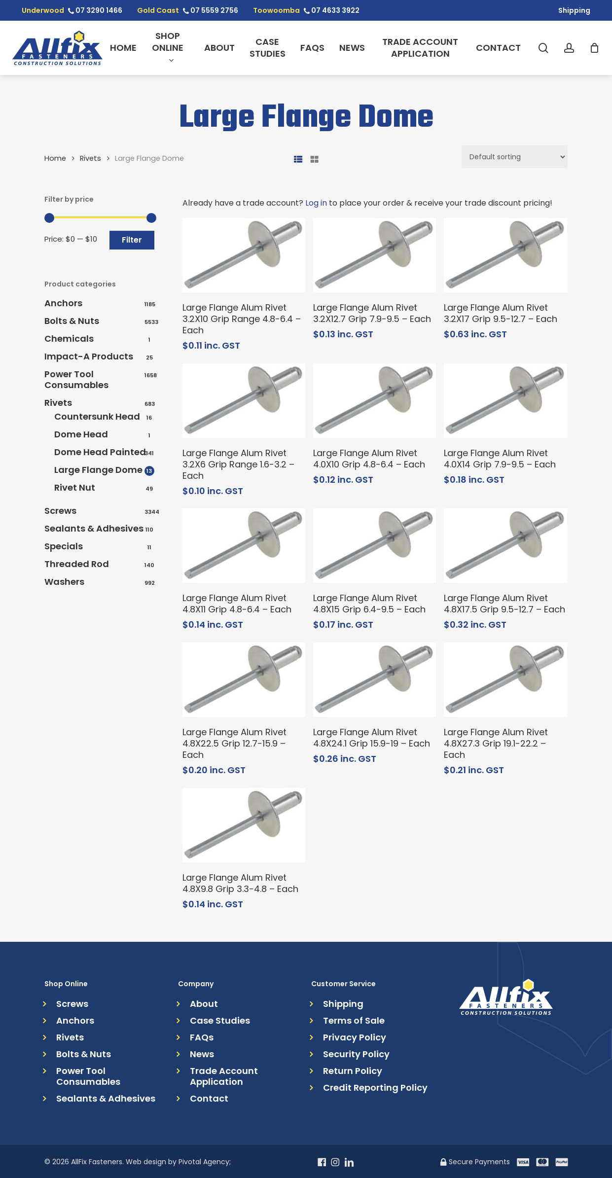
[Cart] (594, 47)
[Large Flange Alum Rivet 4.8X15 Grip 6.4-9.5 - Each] (374, 545)
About (204, 1004)
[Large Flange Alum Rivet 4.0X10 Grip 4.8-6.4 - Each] (374, 400)
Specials (63, 546)
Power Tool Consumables (76, 380)
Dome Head (81, 434)
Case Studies (220, 1020)
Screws (60, 510)
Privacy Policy (354, 1037)
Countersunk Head (97, 416)
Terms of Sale (354, 1020)
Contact (209, 1098)
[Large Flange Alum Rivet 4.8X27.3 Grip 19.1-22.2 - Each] (505, 680)
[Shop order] (515, 156)
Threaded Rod (76, 564)
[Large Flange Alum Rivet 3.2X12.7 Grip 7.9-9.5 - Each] (374, 255)
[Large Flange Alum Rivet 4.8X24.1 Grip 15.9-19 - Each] (374, 680)
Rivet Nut (74, 487)
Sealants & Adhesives (94, 528)
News (202, 1054)
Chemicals (69, 338)
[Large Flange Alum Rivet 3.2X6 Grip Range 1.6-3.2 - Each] (243, 400)
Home (55, 158)
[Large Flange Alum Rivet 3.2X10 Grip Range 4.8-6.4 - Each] (243, 255)
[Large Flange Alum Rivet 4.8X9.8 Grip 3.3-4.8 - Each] (243, 825)
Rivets (90, 158)
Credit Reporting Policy (375, 1087)
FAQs (202, 1037)
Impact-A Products (88, 356)
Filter (132, 240)
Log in (316, 203)
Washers (64, 581)
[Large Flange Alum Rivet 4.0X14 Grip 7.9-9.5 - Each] (505, 400)
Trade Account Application (224, 1076)
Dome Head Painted (100, 452)
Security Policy (356, 1054)
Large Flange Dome (98, 469)
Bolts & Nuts (71, 321)
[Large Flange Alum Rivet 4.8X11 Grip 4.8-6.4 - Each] (243, 545)
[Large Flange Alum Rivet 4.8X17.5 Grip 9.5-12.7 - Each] (505, 545)
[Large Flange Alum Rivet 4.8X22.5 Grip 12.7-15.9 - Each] (243, 680)
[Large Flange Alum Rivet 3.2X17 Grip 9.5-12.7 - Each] (505, 255)
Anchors (63, 303)
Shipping (343, 1004)
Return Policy (352, 1071)
